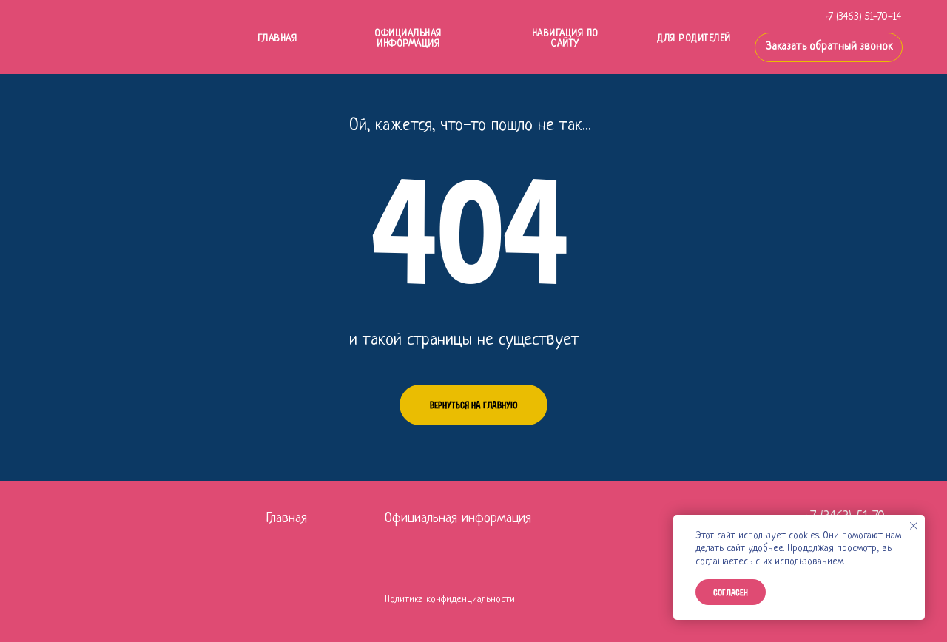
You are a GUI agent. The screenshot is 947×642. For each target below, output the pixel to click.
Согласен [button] (730, 592)
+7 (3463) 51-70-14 (862, 17)
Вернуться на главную (473, 405)
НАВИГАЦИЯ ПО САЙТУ (565, 39)
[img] (143, 37)
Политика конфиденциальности (450, 599)
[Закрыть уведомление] (913, 525)
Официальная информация (408, 39)
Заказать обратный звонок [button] (829, 47)
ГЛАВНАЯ (277, 38)
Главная (286, 519)
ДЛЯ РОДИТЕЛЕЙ (694, 38)
